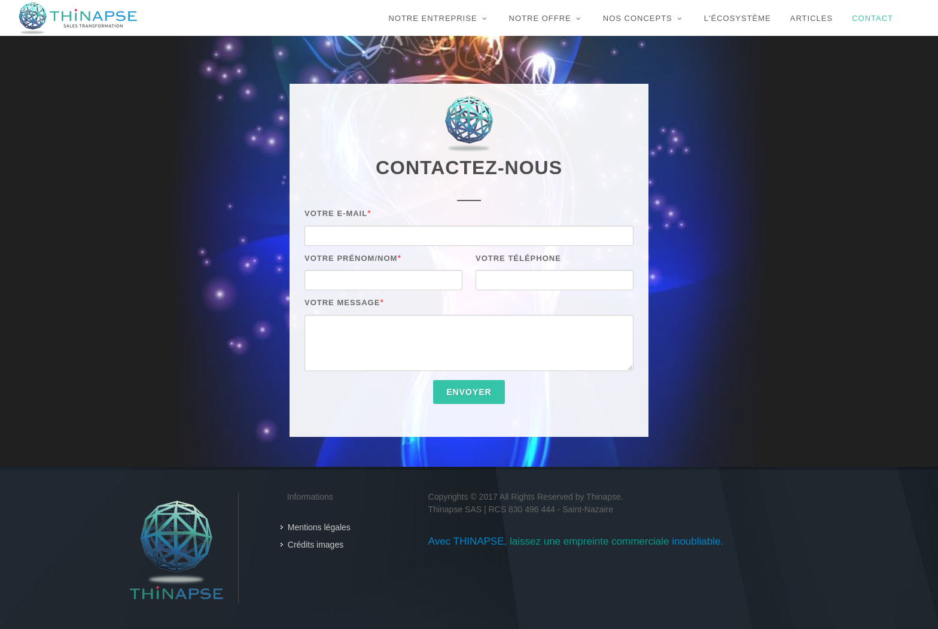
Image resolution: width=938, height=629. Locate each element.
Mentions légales (319, 527)
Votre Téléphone (518, 258)
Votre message (342, 302)
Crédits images (315, 544)
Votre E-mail (335, 213)
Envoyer (468, 392)
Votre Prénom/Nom (350, 258)
